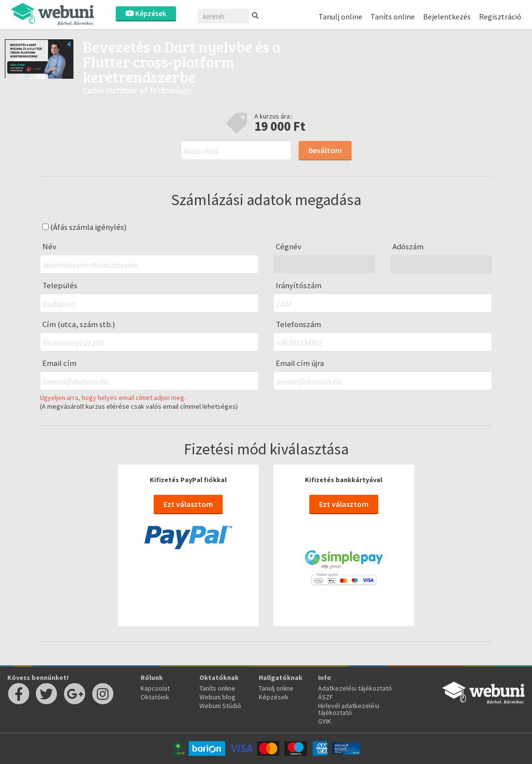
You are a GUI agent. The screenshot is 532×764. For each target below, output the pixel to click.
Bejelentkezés (447, 16)
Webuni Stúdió (220, 705)
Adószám (408, 247)
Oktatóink (155, 697)
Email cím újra (300, 363)
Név (49, 247)
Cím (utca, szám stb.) (78, 324)
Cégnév (288, 247)
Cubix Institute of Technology (137, 90)
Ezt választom (188, 504)
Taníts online (393, 16)
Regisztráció (500, 16)
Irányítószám (298, 285)
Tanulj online (340, 16)
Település (59, 285)
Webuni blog (217, 697)
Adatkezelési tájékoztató (355, 688)
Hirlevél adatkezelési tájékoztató (348, 709)
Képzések (145, 13)
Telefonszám (298, 324)
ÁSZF (325, 697)
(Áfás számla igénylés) (84, 227)
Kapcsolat (155, 688)
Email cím (59, 363)
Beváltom (325, 150)
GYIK (324, 721)
